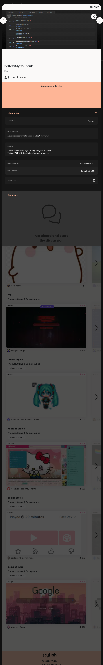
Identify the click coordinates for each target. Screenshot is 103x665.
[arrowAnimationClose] (3, 20)
